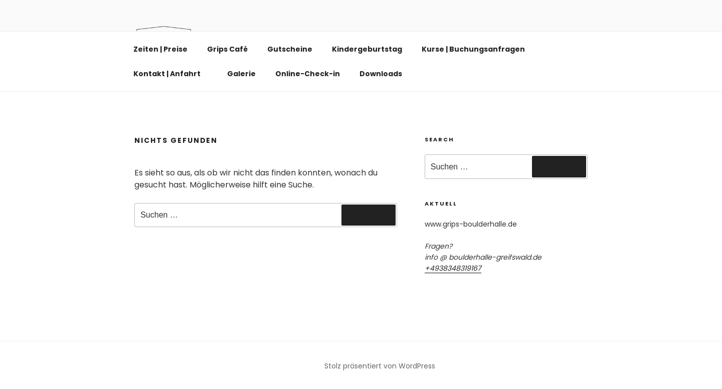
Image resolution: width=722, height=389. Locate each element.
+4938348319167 (453, 268)
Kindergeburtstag (367, 49)
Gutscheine (289, 49)
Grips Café (227, 49)
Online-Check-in (307, 74)
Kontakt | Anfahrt (171, 74)
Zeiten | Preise (160, 49)
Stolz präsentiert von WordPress (379, 366)
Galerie (241, 74)
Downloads (380, 74)
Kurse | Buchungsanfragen (473, 49)
